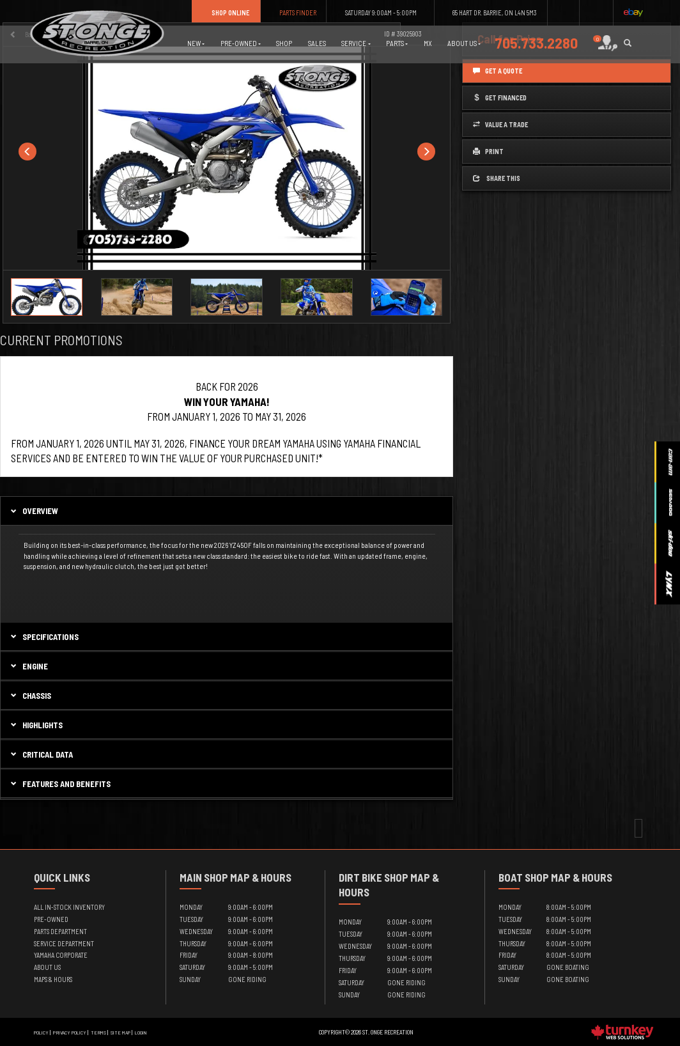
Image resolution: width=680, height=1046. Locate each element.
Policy (41, 1032)
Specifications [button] (44, 637)
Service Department (64, 943)
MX (428, 43)
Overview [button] (33, 511)
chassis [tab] (30, 696)
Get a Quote (497, 70)
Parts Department (60, 931)
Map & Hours (260, 877)
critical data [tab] (41, 754)
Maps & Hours (53, 979)
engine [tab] (28, 666)
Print (488, 151)
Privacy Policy (69, 1032)
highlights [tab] (36, 725)
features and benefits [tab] (60, 784)
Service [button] (355, 43)
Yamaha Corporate (61, 955)
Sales (317, 43)
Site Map (120, 1032)
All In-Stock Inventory (69, 907)
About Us (47, 967)
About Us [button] (464, 43)
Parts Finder (293, 12)
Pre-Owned (51, 919)
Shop (284, 43)
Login (141, 1032)
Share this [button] (496, 178)
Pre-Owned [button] (240, 43)
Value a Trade (500, 124)
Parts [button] (397, 43)
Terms (98, 1032)
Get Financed (500, 97)
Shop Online (226, 12)
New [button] (196, 43)
